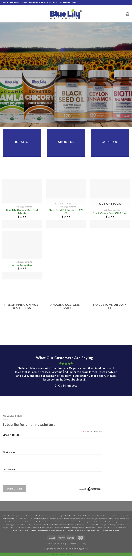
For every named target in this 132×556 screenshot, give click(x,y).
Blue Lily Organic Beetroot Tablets (22, 211)
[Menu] (5, 13)
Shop (56, 543)
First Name (9, 452)
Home (49, 543)
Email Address (12, 435)
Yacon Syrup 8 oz (22, 265)
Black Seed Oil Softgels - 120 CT (66, 211)
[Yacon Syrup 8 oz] (22, 255)
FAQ (84, 543)
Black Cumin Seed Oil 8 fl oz (110, 213)
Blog (63, 543)
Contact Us (73, 543)
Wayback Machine (62, 554)
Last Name (9, 469)
